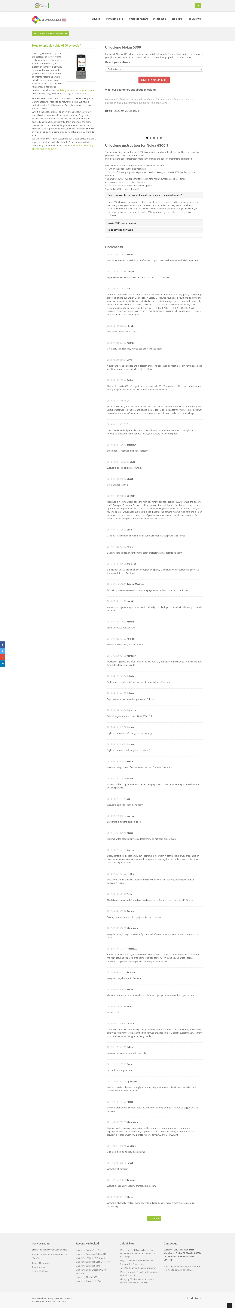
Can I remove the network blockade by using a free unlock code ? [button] (145, 195)
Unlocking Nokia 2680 (86, 1277)
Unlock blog (159, 19)
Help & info (177, 19)
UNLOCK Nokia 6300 (154, 80)
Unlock (96, 19)
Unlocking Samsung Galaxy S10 (91, 1254)
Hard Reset (61, 1301)
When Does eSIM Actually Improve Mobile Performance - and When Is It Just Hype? (138, 1253)
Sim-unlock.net (38, 1301)
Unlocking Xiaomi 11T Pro (88, 1250)
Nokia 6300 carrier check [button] (122, 223)
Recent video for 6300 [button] (120, 229)
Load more (154, 1218)
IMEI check (50, 1301)
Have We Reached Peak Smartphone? (138, 1268)
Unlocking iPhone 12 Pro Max (90, 1257)
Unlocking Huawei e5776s (88, 1281)
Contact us (195, 19)
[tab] (154, 195)
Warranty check (115, 19)
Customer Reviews (138, 19)
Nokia (51, 33)
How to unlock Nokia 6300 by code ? (57, 45)
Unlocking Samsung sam (88, 1265)
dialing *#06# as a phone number (75, 90)
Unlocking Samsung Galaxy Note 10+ (94, 1261)
